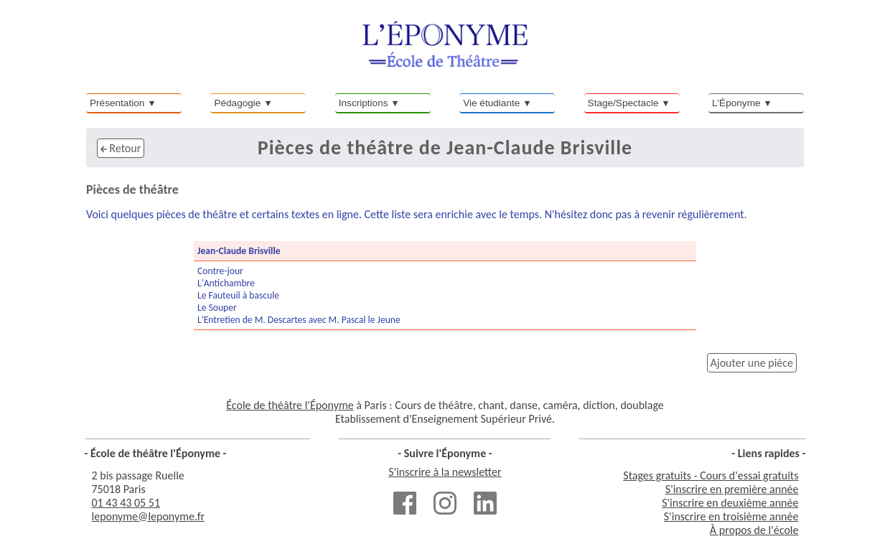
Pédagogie (237, 103)
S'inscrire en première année (732, 489)
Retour (120, 148)
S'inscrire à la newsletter (444, 472)
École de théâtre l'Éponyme (289, 405)
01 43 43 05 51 (126, 503)
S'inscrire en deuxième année (730, 503)
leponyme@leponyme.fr (148, 516)
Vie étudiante (491, 103)
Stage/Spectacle (623, 103)
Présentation (117, 103)
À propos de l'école (754, 530)
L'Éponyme (736, 103)
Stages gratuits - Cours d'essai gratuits (710, 475)
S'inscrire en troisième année (731, 516)
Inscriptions (363, 103)
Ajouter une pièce (752, 363)
